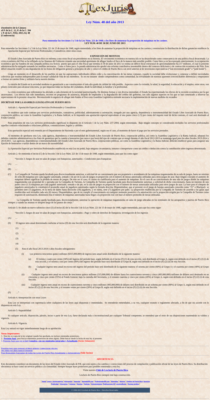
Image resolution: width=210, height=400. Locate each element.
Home (44, 381)
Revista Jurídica (133, 384)
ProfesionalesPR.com (102, 381)
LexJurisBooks (121, 384)
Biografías (114, 381)
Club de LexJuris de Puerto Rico (112, 370)
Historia (122, 381)
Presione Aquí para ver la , (40, 341)
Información (68, 381)
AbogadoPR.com (87, 381)
